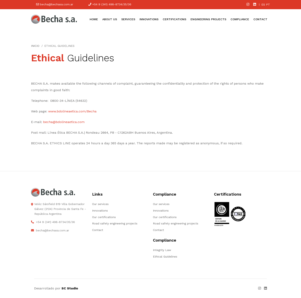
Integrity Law (162, 250)
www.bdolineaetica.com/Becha (72, 111)
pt (268, 4)
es (263, 4)
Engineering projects (208, 19)
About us (109, 19)
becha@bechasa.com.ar (54, 4)
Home (94, 19)
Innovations (148, 19)
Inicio (35, 45)
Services (128, 19)
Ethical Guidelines (165, 256)
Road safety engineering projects (114, 223)
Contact (260, 19)
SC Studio (69, 288)
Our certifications (104, 217)
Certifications (174, 19)
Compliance (240, 19)
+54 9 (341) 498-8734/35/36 (109, 4)
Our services (100, 204)
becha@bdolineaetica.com (64, 122)
